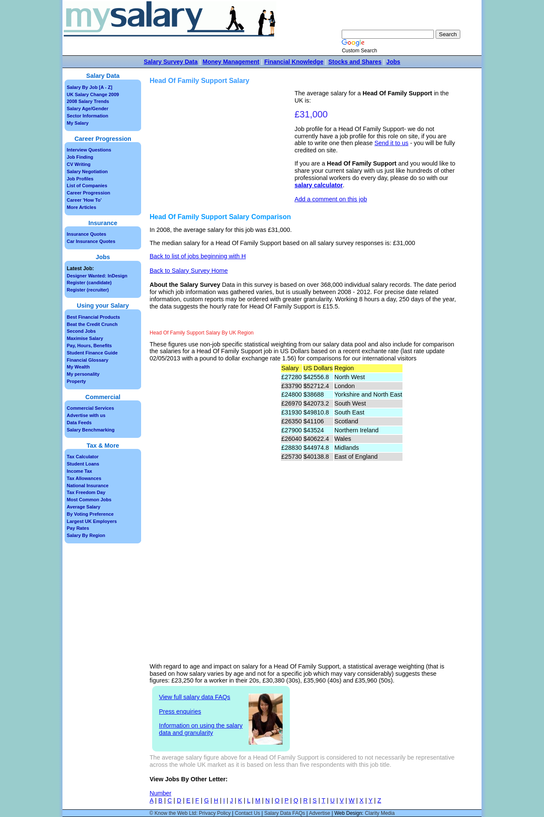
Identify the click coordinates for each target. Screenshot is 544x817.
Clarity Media (380, 813)
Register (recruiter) (88, 289)
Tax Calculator (83, 456)
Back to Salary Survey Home (189, 270)
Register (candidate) (89, 282)
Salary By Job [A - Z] (89, 87)
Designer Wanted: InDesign (97, 275)
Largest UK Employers (92, 521)
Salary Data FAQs (284, 813)
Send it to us (391, 143)
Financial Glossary (87, 360)
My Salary (77, 123)
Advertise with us (86, 415)
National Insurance (87, 485)
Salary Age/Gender (87, 108)
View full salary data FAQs (194, 697)
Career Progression (88, 192)
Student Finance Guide (92, 352)
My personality (83, 374)
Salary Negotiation (87, 171)
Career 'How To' (84, 200)
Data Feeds (79, 422)
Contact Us (247, 813)
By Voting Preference (90, 514)
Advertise (319, 813)
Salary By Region (86, 535)
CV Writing (79, 164)
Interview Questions (89, 149)
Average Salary (83, 506)
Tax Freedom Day (86, 492)
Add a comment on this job (331, 199)
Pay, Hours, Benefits (89, 345)
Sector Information (87, 115)
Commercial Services (90, 408)
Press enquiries (180, 711)
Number (160, 793)
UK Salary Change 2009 (93, 94)
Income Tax (79, 471)
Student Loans (83, 463)
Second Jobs (81, 331)
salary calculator (319, 185)
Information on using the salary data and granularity (201, 729)
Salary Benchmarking (91, 429)
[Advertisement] (223, 149)
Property (76, 381)
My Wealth (78, 366)
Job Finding (80, 157)
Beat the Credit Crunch (92, 324)
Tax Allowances (84, 478)
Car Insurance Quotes (91, 241)
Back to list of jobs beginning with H (198, 256)
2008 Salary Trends (88, 101)
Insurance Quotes (86, 234)
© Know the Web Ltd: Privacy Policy (189, 813)
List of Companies (87, 185)
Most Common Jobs (89, 499)
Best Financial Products (93, 317)
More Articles (81, 207)
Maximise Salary (85, 338)
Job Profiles (80, 178)
